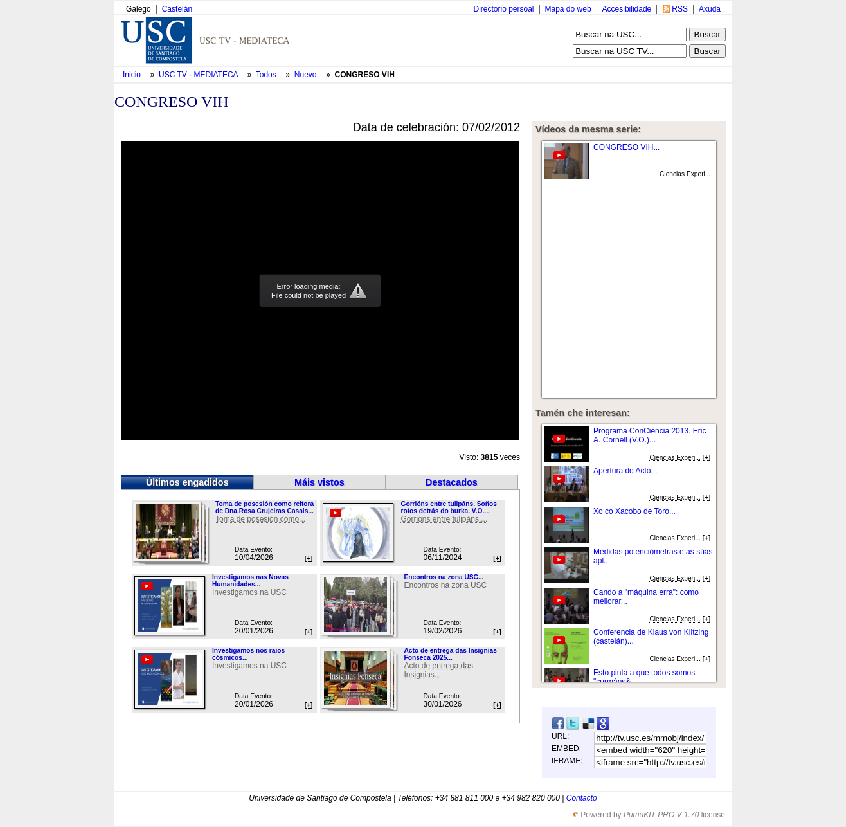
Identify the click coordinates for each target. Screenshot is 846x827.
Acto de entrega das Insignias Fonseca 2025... (450, 654)
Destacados (452, 482)
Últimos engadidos (187, 482)
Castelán (177, 9)
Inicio (133, 74)
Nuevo (306, 74)
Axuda (710, 9)
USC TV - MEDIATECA (199, 74)
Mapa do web (568, 9)
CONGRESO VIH (365, 74)
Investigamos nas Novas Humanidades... (250, 581)
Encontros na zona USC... (443, 577)
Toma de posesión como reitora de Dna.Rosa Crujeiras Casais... (264, 507)
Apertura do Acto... (625, 470)
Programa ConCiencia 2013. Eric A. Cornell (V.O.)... (649, 435)
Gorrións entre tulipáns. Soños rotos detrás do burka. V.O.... (448, 507)
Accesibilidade (627, 9)
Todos (267, 74)
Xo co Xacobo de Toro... (634, 511)
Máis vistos (319, 482)
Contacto (581, 798)
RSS (680, 9)
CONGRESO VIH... (626, 147)
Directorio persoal (503, 9)
